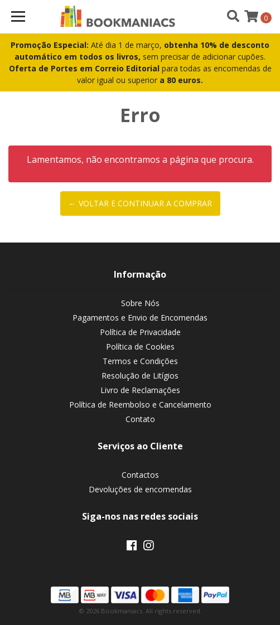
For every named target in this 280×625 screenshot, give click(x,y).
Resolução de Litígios (140, 375)
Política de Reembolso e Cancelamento (140, 404)
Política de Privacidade (140, 332)
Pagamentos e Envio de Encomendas (140, 317)
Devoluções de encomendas (140, 489)
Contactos (140, 474)
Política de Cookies (140, 346)
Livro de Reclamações (140, 390)
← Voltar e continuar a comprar (140, 203)
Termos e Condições (140, 361)
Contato (140, 419)
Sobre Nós (140, 303)
